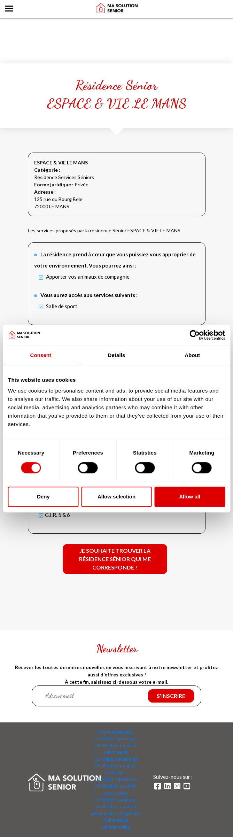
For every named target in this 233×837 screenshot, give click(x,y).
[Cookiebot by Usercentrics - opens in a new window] (194, 335)
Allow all (189, 496)
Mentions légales (116, 732)
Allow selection (116, 496)
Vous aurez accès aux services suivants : (89, 295)
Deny (43, 496)
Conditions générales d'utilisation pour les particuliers (115, 765)
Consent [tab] (40, 355)
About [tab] (192, 355)
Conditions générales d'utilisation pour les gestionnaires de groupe (115, 806)
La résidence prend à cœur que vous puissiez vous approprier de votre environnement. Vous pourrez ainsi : (115, 260)
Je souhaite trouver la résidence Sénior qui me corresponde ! (115, 559)
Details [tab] (116, 355)
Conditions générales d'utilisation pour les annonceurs (115, 745)
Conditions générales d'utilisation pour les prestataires (115, 786)
